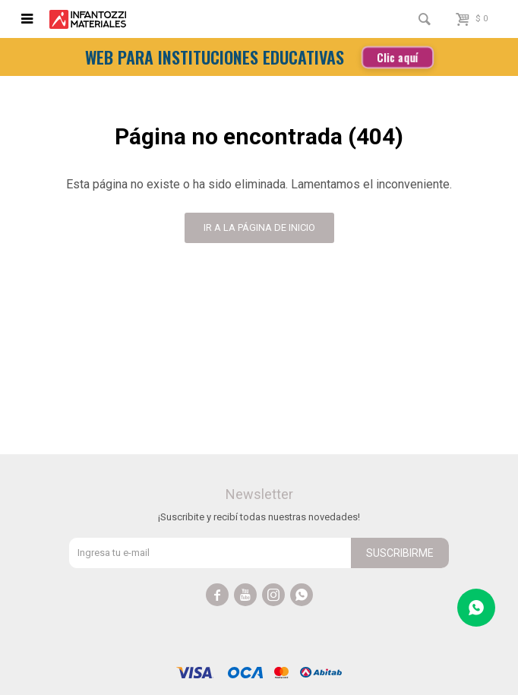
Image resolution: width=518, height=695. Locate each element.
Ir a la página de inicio (259, 227)
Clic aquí (398, 57)
